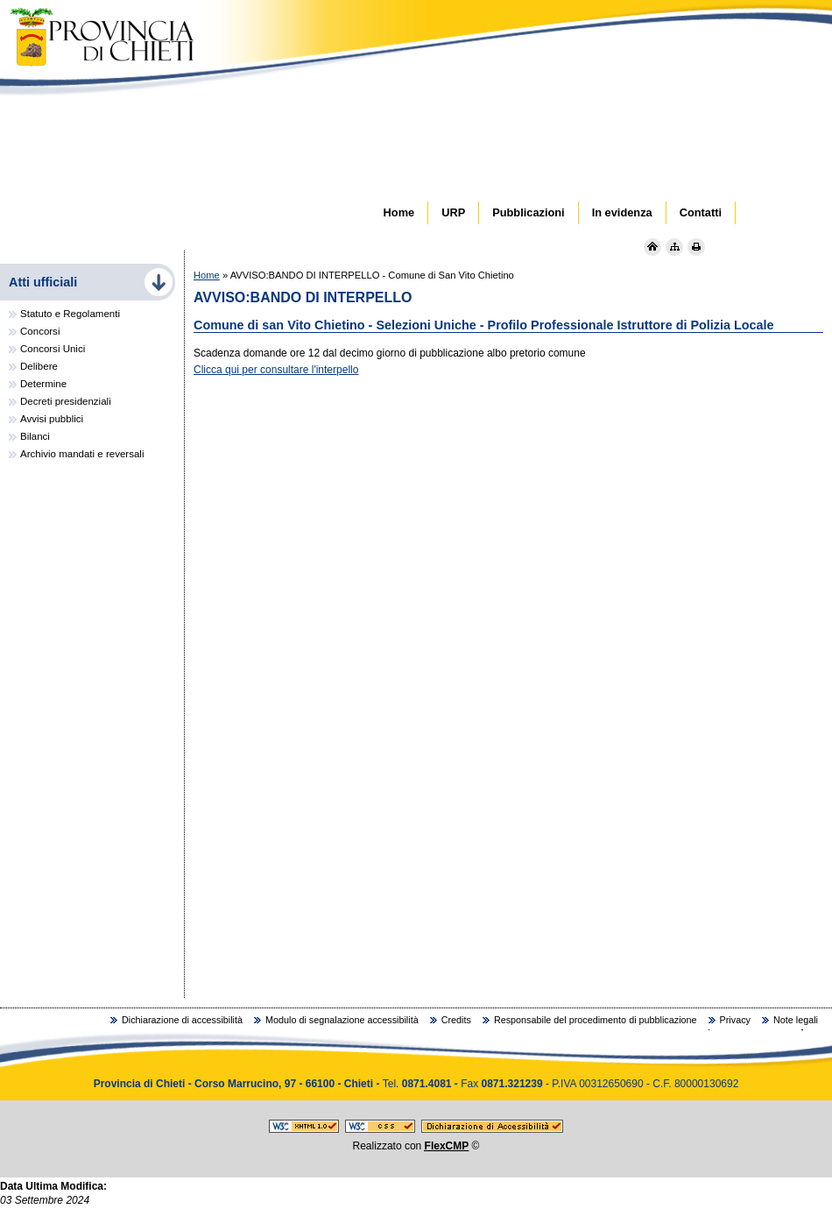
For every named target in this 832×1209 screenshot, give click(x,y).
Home (207, 275)
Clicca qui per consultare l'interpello (276, 370)
